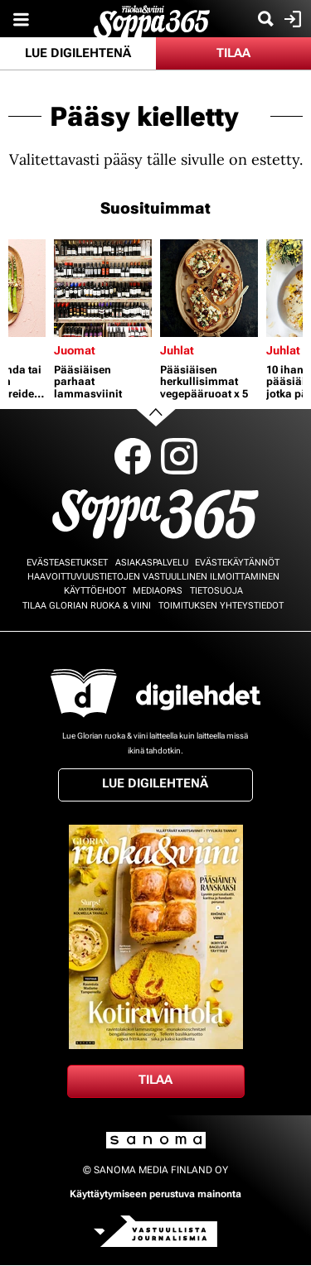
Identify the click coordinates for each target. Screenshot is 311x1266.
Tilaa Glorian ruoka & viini (86, 605)
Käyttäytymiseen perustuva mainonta (155, 1194)
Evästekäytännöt (237, 562)
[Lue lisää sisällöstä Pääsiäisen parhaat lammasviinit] (103, 288)
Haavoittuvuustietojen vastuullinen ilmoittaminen (153, 576)
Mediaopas (157, 590)
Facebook (132, 456)
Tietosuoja (216, 590)
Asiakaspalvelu (151, 562)
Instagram (179, 456)
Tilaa (233, 53)
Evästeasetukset (67, 562)
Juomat (74, 350)
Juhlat (177, 350)
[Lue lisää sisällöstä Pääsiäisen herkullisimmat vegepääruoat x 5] (209, 288)
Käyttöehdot (95, 590)
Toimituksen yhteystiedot (221, 605)
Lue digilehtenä (78, 53)
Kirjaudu (290, 19)
